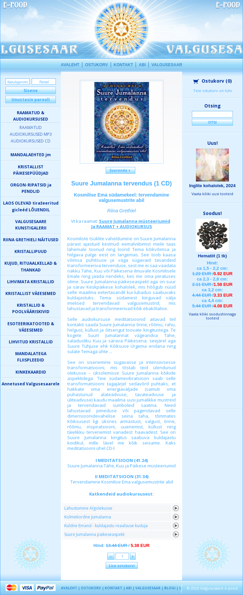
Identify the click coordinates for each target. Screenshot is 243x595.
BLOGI (169, 588)
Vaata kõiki (212, 193)
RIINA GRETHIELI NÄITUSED (31, 240)
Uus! (212, 143)
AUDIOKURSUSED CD (30, 141)
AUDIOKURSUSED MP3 (31, 134)
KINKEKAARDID (30, 372)
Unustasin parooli (30, 99)
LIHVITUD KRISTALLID (31, 342)
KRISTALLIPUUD (30, 251)
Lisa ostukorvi (122, 565)
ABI (142, 64)
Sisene (31, 90)
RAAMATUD (31, 127)
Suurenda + (120, 170)
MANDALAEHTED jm (30, 155)
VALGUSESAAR (166, 64)
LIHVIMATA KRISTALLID (30, 282)
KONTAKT (123, 64)
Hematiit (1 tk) (212, 255)
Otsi (212, 122)
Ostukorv (212, 81)
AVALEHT (70, 64)
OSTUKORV (96, 64)
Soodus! (212, 213)
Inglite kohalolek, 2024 (212, 185)
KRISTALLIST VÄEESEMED (30, 293)
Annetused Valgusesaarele (31, 384)
